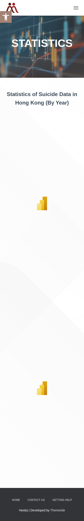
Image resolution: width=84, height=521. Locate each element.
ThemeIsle (57, 510)
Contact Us (36, 500)
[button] (6, 17)
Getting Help (62, 500)
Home (16, 500)
